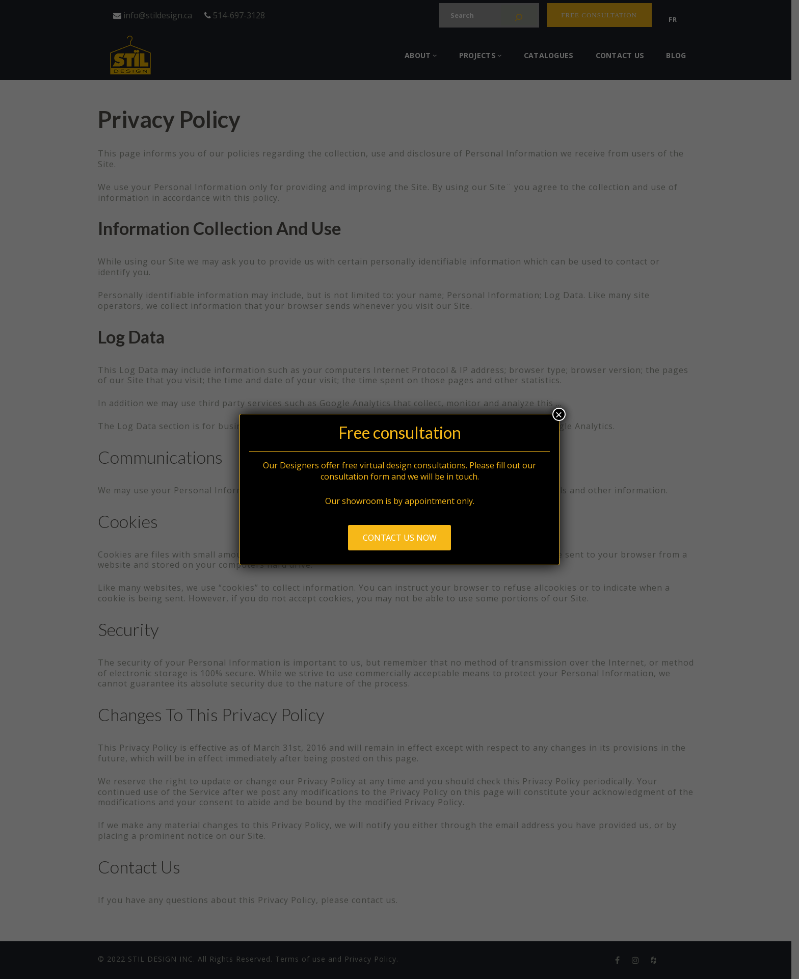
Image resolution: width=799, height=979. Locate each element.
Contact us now (400, 537)
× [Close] (559, 414)
